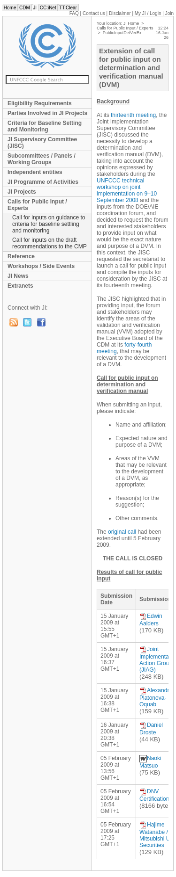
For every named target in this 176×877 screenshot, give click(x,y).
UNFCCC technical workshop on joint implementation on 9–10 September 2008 (127, 190)
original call (122, 532)
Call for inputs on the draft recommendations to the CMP (49, 243)
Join (169, 13)
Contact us (94, 13)
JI (35, 7)
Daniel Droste (151, 729)
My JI (148, 13)
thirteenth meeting (133, 115)
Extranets (20, 286)
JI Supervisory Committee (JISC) (42, 142)
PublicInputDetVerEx (122, 32)
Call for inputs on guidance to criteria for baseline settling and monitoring (48, 224)
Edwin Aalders (150, 620)
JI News (18, 276)
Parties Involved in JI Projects (47, 113)
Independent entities (35, 172)
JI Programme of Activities (43, 182)
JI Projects (22, 191)
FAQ (74, 13)
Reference (21, 256)
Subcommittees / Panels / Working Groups (42, 159)
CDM (24, 7)
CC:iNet (48, 7)
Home (9, 7)
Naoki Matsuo (150, 762)
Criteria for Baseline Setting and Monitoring (45, 126)
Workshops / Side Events (41, 266)
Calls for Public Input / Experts (37, 204)
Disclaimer (120, 13)
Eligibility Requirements (40, 103)
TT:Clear (68, 7)
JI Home (131, 23)
